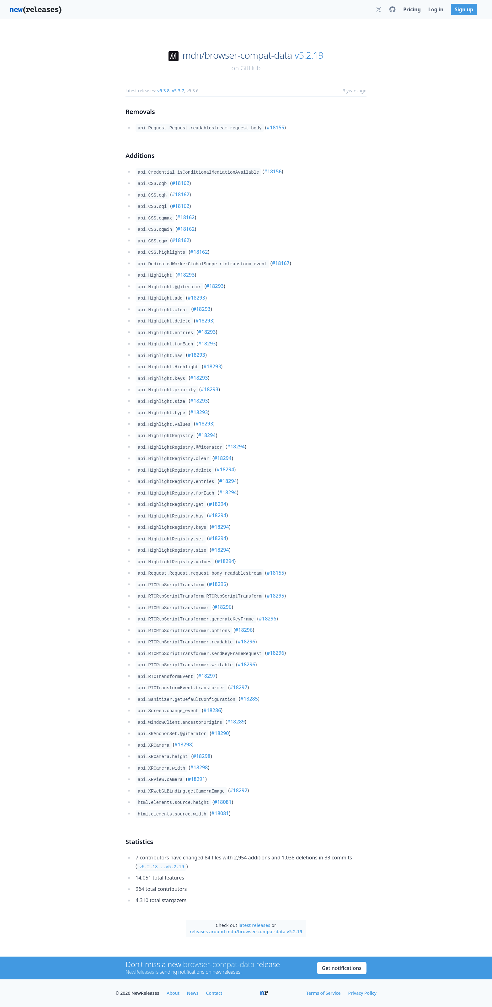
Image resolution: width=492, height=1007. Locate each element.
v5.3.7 (178, 91)
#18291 (196, 779)
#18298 (183, 744)
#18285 (249, 698)
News (193, 993)
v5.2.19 (309, 55)
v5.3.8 (163, 91)
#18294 (207, 435)
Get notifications (341, 968)
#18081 (223, 802)
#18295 (217, 584)
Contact (214, 993)
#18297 (207, 675)
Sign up (464, 9)
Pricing (411, 9)
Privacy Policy (362, 993)
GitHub (250, 68)
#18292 (238, 790)
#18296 (223, 607)
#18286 (212, 710)
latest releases (254, 925)
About (173, 993)
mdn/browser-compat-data (237, 55)
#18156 (272, 171)
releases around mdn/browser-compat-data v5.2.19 (246, 931)
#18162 (180, 183)
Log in (435, 9)
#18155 (275, 127)
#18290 (220, 733)
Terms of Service (323, 993)
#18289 (236, 721)
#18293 (186, 274)
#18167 (281, 263)
